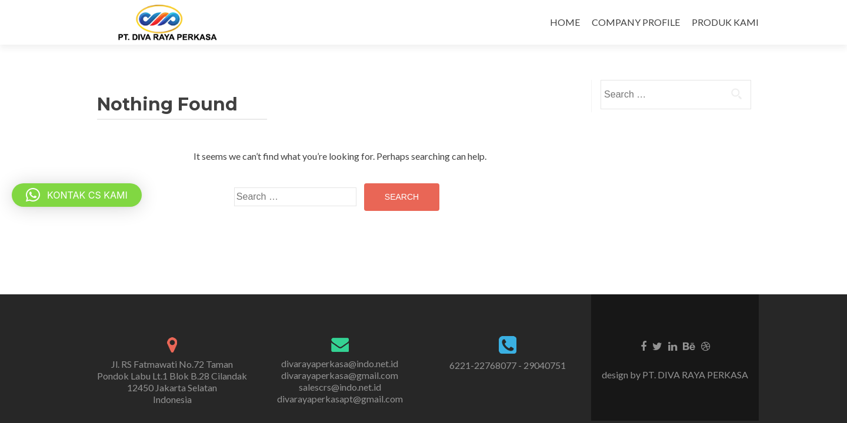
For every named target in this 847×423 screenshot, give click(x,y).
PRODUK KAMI (725, 22)
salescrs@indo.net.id (340, 386)
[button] (77, 195)
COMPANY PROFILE (636, 22)
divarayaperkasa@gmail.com (339, 375)
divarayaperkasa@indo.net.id (339, 363)
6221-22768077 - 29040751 (507, 365)
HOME (565, 22)
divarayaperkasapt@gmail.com (340, 398)
